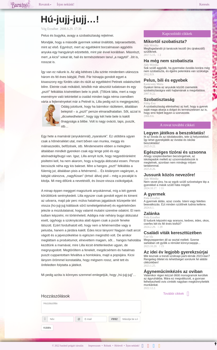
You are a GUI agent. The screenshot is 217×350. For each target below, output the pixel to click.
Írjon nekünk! (65, 4)
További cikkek (177, 293)
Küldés (47, 327)
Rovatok (45, 4)
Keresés (204, 4)
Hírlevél (119, 345)
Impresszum (94, 345)
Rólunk (107, 345)
